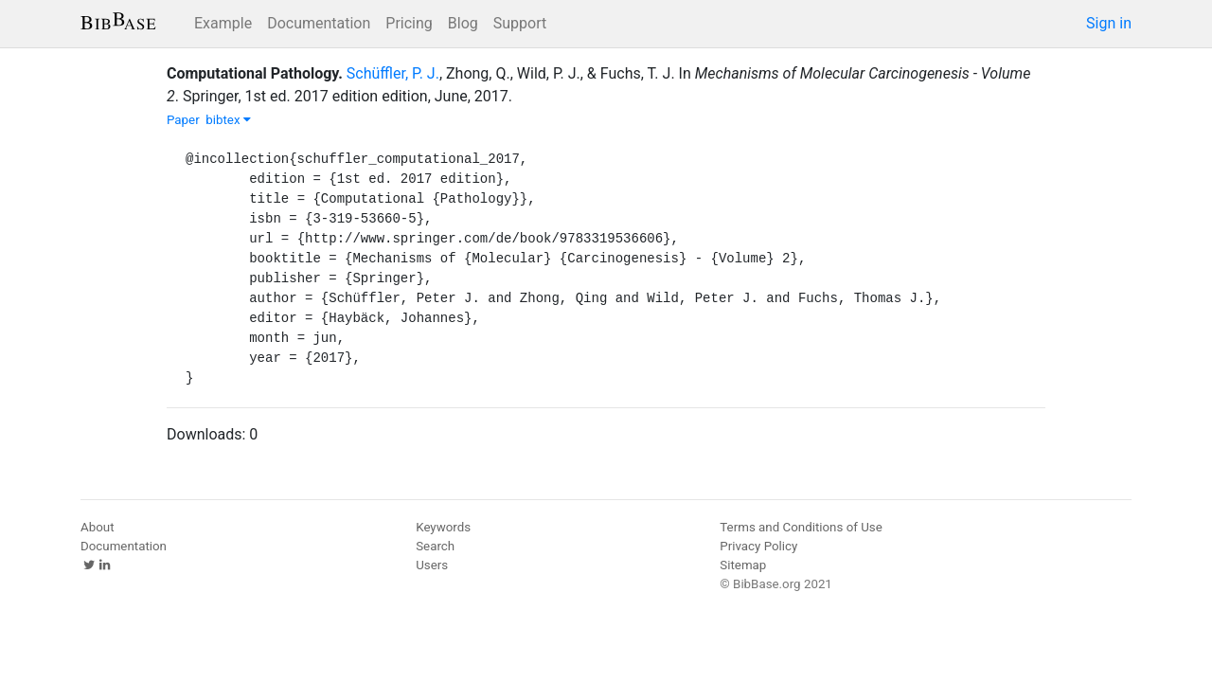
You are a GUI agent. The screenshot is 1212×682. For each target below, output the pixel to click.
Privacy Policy (758, 546)
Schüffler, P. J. (393, 73)
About (97, 527)
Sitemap (743, 565)
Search (435, 546)
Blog (463, 23)
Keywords (443, 527)
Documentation (318, 23)
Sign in (1109, 23)
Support (519, 23)
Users (432, 565)
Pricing (409, 23)
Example (223, 23)
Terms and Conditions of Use (801, 527)
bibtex (228, 120)
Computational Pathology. (255, 73)
